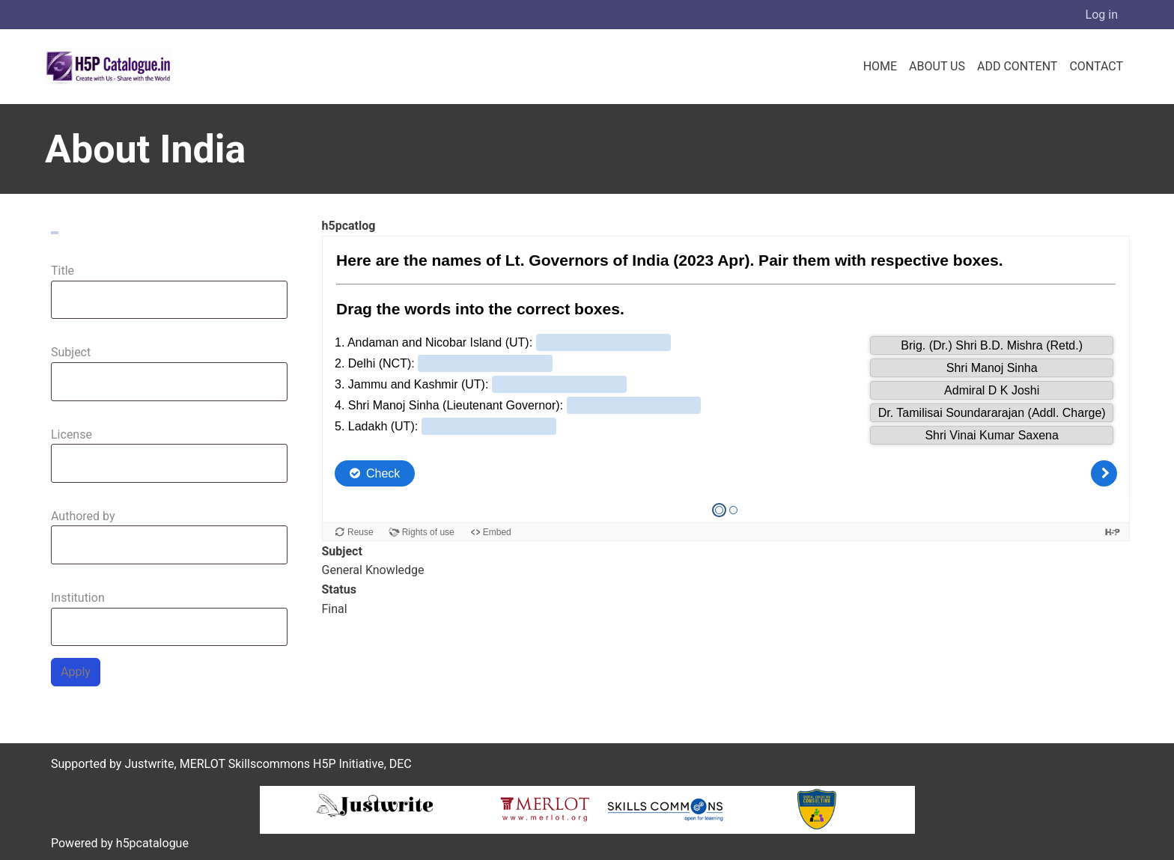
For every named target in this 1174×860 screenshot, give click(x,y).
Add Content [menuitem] (1017, 66)
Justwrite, (150, 764)
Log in (1102, 14)
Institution (78, 598)
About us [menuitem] (937, 66)
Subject (71, 352)
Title (62, 270)
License (71, 434)
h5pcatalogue (151, 843)
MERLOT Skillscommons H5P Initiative (282, 764)
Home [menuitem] (880, 66)
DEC (400, 764)
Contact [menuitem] (1096, 66)
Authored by (83, 516)
